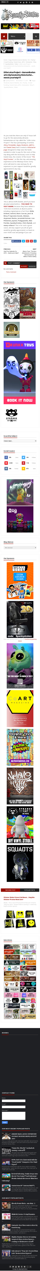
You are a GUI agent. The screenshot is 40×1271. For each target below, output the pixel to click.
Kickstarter (29, 62)
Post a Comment (11, 272)
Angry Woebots (22, 145)
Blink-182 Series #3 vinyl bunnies (23, 1215)
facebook (32, 266)
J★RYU (31, 145)
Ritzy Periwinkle (10, 145)
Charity (33, 60)
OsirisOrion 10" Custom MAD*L (23, 1186)
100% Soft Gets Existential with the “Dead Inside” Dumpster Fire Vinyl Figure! (24, 1162)
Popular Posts (29, 890)
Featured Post (10, 890)
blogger (24, 266)
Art (29, 60)
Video (16, 64)
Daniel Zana (17, 62)
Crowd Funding (8, 62)
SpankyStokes (9, 64)
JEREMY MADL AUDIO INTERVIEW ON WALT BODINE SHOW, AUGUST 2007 (24, 1136)
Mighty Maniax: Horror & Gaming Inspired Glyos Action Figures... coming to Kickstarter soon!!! (24, 1239)
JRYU (23, 62)
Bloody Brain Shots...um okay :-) (23, 1204)
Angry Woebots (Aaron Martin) (17, 60)
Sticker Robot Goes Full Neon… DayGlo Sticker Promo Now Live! (19, 899)
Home (5, 60)
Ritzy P (32, 85)
